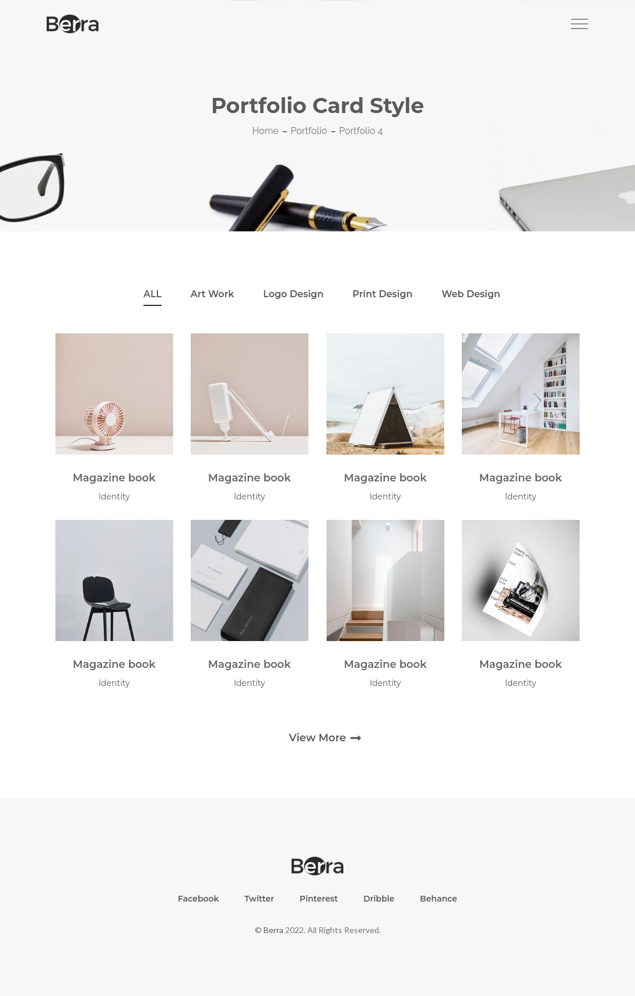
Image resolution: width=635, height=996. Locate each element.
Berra (273, 930)
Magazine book (114, 477)
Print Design (383, 294)
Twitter (259, 898)
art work (212, 294)
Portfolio (309, 130)
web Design (470, 294)
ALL (152, 294)
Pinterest (319, 898)
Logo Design (293, 294)
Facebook (198, 898)
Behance (438, 898)
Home (265, 130)
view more (317, 737)
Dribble (378, 898)
